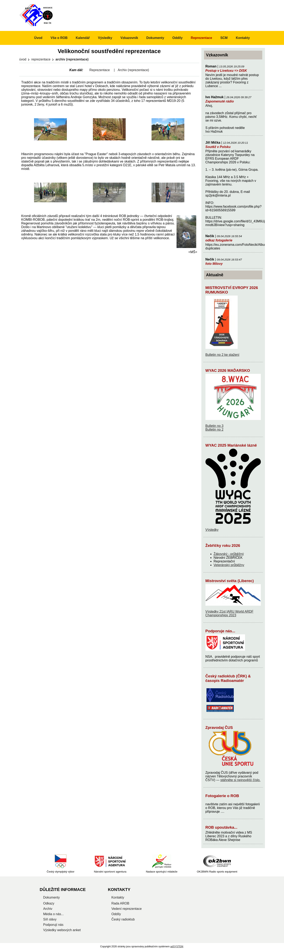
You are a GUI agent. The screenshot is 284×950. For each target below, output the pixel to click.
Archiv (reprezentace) (133, 70)
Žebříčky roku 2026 (222, 545)
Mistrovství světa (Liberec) (229, 581)
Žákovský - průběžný (229, 554)
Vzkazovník (129, 38)
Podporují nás (53, 924)
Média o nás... (53, 914)
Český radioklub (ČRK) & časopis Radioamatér (228, 678)
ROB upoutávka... (221, 827)
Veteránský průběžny (229, 565)
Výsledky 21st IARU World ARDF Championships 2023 (229, 613)
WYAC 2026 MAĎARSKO (227, 370)
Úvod (22, 59)
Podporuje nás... (220, 631)
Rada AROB (120, 903)
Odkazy (48, 903)
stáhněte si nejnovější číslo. (240, 780)
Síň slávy (50, 919)
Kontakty (243, 38)
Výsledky (212, 529)
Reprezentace (40, 59)
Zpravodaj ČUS (219, 727)
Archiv (47, 908)
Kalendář (83, 38)
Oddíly (177, 38)
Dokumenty (155, 38)
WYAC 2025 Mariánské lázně (231, 445)
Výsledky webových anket (62, 930)
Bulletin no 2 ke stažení (222, 354)
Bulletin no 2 (214, 429)
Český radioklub (123, 919)
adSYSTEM (176, 946)
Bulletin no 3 (214, 426)
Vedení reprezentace (126, 908)
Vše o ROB (59, 38)
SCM (224, 38)
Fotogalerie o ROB (222, 796)
